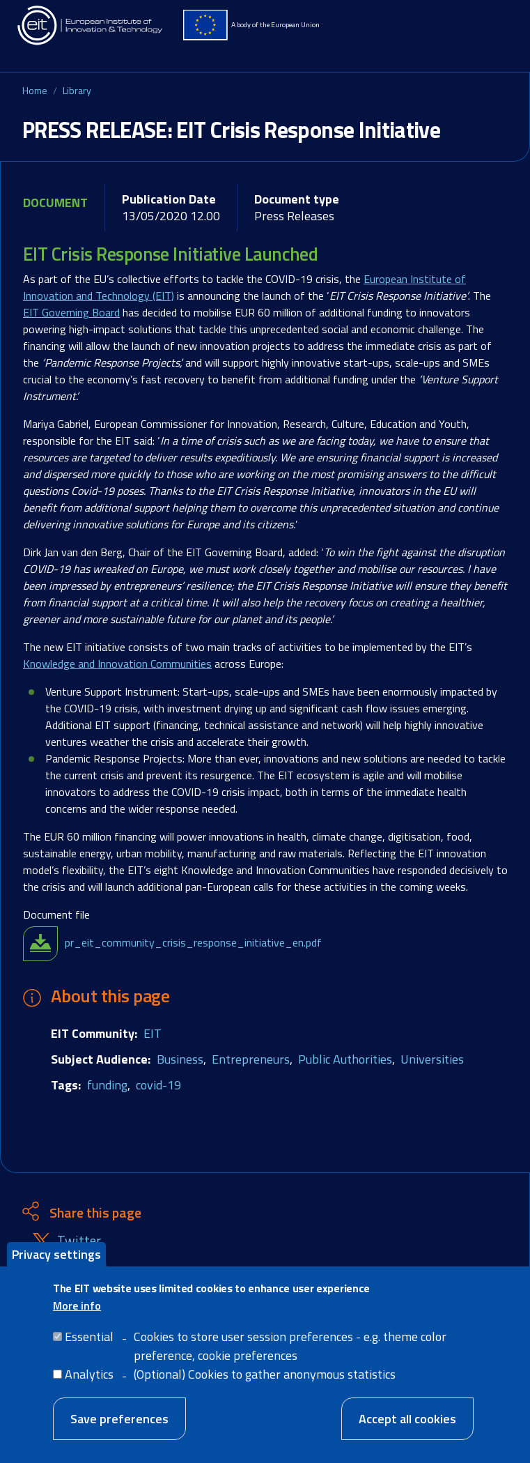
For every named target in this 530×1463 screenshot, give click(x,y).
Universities (432, 1059)
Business (180, 1059)
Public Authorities (345, 1059)
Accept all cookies (407, 1421)
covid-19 (158, 1084)
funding (107, 1084)
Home (34, 90)
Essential (89, 1339)
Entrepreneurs (251, 1059)
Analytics (89, 1377)
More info (77, 1308)
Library (77, 90)
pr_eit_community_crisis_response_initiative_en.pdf (193, 942)
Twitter (79, 1241)
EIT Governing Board (71, 312)
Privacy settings (56, 1257)
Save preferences (119, 1421)
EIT (152, 1033)
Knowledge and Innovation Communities (117, 663)
